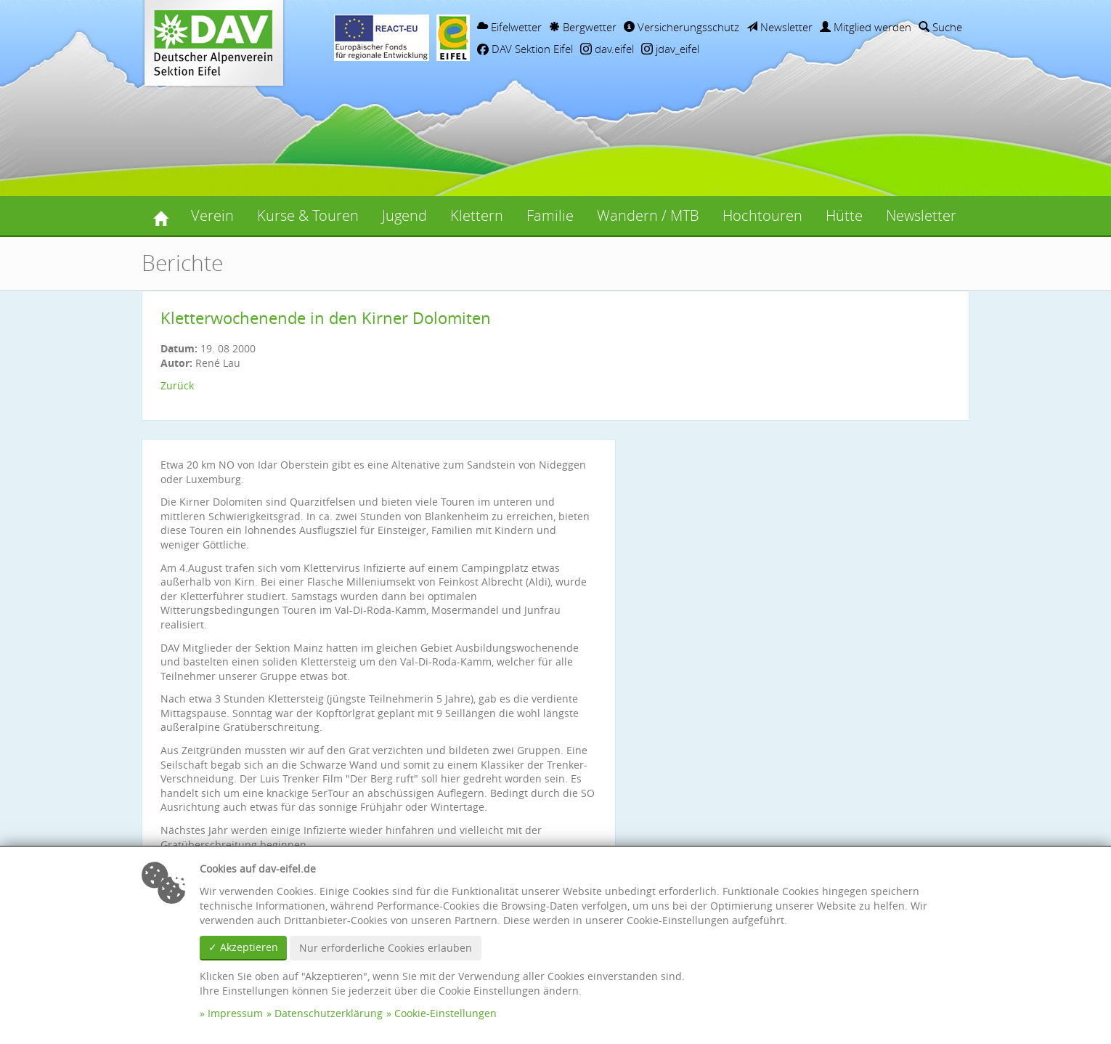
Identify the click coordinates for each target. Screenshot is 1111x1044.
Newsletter (779, 27)
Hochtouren (762, 215)
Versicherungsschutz (681, 27)
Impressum (235, 1013)
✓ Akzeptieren (243, 947)
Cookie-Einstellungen (445, 1013)
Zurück (177, 385)
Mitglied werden (865, 27)
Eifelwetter (509, 27)
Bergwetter (582, 27)
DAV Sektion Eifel (525, 48)
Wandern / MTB (648, 215)
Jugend (404, 215)
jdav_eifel (670, 48)
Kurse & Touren (308, 215)
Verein (212, 215)
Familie (550, 215)
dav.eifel (607, 48)
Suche (940, 27)
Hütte (844, 215)
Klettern (476, 215)
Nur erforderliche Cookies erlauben (385, 948)
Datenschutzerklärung (328, 1013)
